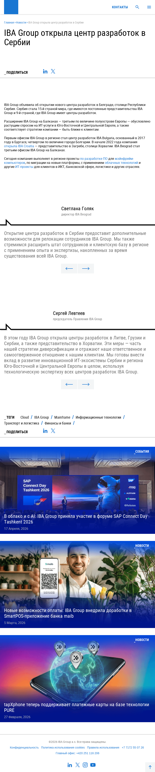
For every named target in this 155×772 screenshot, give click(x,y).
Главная (9, 22)
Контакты (119, 7)
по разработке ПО (94, 158)
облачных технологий (121, 162)
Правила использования (103, 747)
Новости (21, 22)
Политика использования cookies (63, 747)
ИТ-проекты (24, 166)
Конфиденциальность (24, 747)
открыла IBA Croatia (19, 146)
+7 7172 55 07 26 (133, 747)
